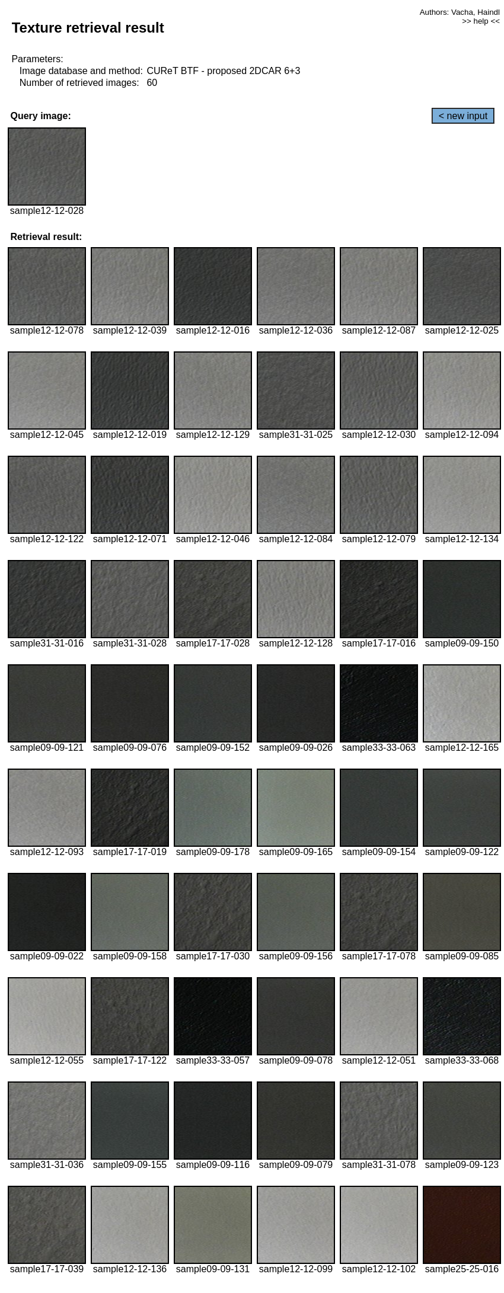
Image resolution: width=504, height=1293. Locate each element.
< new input (463, 116)
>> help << (481, 21)
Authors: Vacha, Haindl (460, 12)
